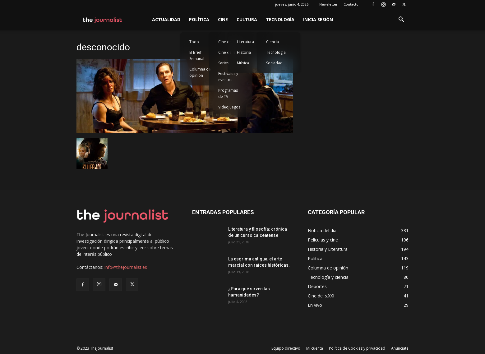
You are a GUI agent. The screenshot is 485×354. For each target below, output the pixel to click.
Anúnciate (400, 348)
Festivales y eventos (228, 76)
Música (243, 63)
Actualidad (166, 19)
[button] (401, 20)
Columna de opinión (200, 72)
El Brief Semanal (196, 55)
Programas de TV (228, 93)
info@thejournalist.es (125, 267)
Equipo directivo (285, 348)
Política (199, 19)
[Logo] (103, 19)
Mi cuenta (314, 348)
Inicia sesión (318, 19)
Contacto (351, 4)
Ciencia (272, 41)
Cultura (247, 19)
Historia (244, 52)
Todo (194, 41)
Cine (223, 19)
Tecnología (280, 19)
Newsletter (328, 4)
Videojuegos (229, 107)
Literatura (245, 41)
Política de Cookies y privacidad (357, 348)
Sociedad (274, 63)
